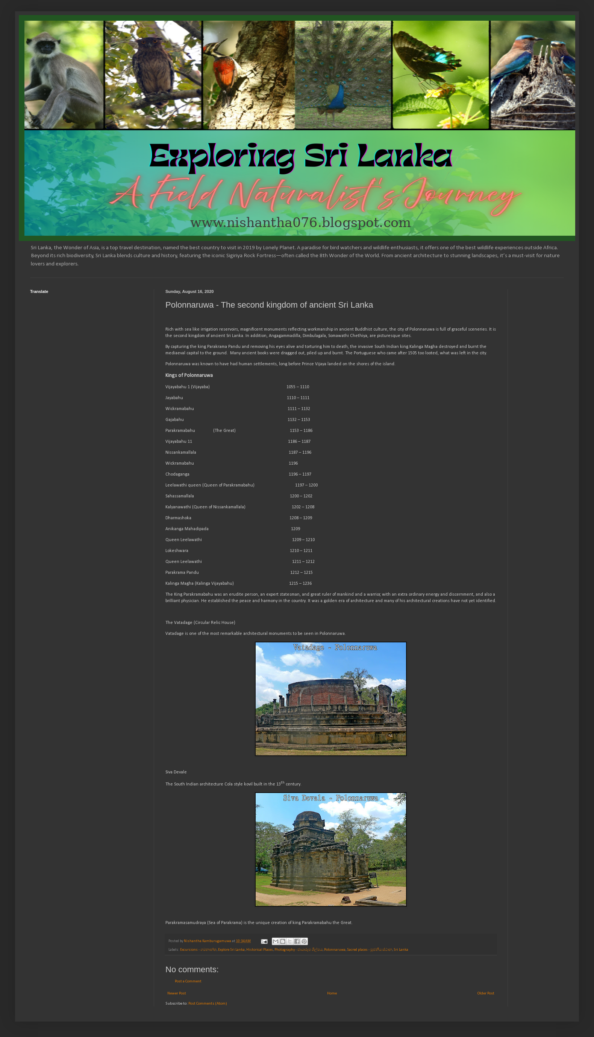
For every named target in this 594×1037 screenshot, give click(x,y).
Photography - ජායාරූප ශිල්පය (298, 950)
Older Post (485, 993)
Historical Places (259, 950)
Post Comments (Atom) (207, 1004)
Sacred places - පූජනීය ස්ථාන (369, 950)
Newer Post (176, 993)
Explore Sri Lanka (231, 950)
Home (332, 993)
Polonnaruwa (334, 950)
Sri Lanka (401, 950)
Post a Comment (188, 981)
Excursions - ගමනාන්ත (198, 950)
